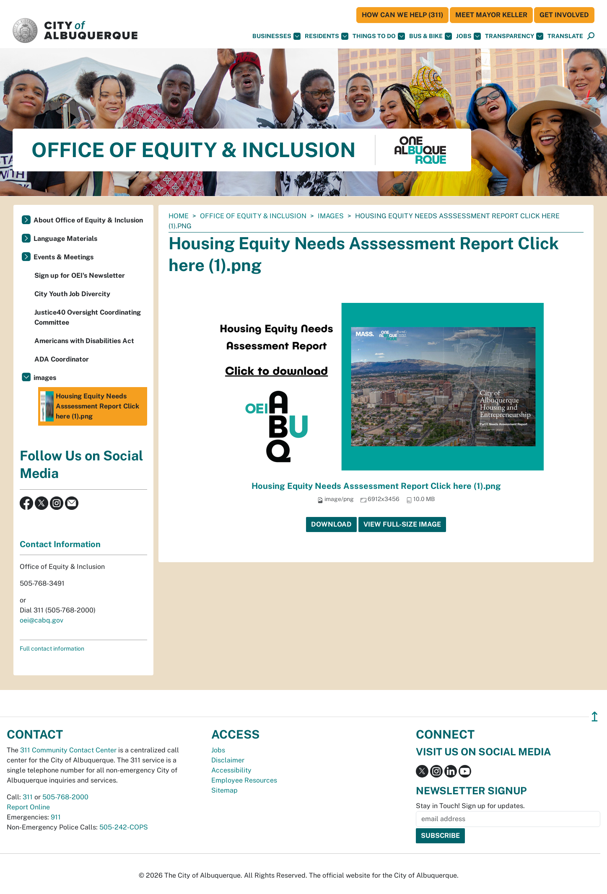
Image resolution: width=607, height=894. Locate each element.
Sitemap (224, 790)
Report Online (28, 807)
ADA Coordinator (61, 359)
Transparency (514, 36)
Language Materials (65, 239)
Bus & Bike (430, 36)
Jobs (468, 36)
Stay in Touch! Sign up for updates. (470, 806)
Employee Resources (244, 780)
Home (179, 216)
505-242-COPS (123, 827)
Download (331, 524)
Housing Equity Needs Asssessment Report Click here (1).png (376, 486)
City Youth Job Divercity (72, 294)
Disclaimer (227, 760)
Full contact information (52, 648)
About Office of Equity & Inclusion (88, 220)
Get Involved (564, 15)
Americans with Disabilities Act (84, 341)
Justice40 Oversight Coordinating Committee (87, 317)
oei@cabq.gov (41, 620)
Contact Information (60, 544)
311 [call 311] (28, 797)
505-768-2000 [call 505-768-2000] (65, 797)
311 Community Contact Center (68, 750)
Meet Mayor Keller (491, 15)
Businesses (276, 36)
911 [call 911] (56, 817)
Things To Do (379, 36)
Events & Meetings (63, 257)
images (331, 216)
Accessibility (231, 770)
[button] (565, 36)
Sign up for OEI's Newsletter (79, 275)
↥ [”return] (594, 716)
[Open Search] (590, 36)
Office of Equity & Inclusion (253, 216)
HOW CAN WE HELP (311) (402, 15)
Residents (326, 36)
